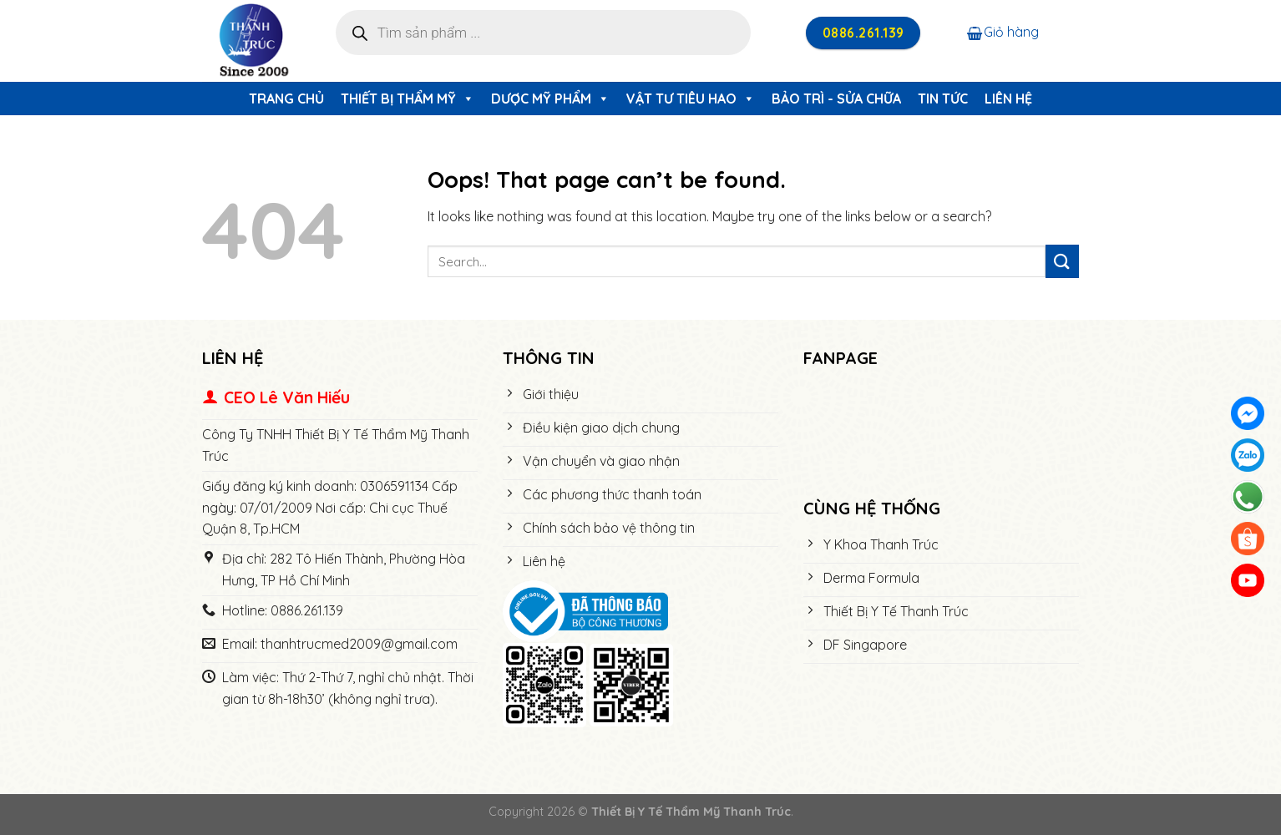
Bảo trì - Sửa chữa (836, 98)
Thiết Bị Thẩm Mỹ (407, 98)
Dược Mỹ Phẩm (550, 98)
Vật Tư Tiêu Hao (690, 98)
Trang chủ (286, 98)
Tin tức (943, 98)
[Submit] (1062, 261)
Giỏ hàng (1003, 31)
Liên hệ (1008, 98)
